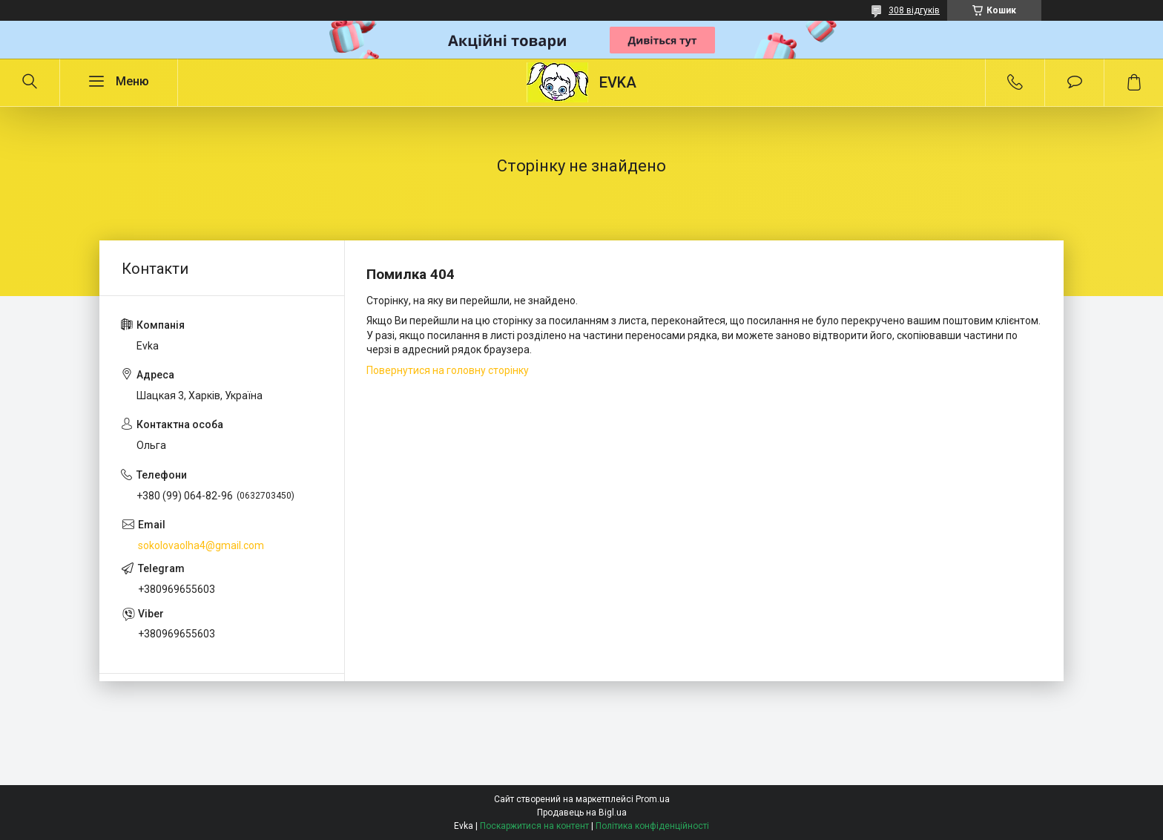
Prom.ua (653, 799)
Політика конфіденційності (652, 826)
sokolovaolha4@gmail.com (201, 545)
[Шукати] (29, 82)
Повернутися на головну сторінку (447, 370)
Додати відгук (1074, 82)
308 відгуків (914, 10)
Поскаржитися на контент (534, 826)
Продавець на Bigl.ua (582, 812)
